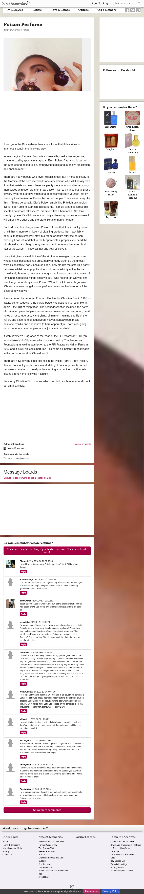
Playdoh (68, 202)
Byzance (111, 164)
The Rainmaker (45, 867)
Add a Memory (106, 9)
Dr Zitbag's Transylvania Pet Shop (126, 845)
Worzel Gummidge (119, 864)
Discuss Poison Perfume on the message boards (27, 478)
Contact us (7, 854)
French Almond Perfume (132, 187)
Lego (113, 858)
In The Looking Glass (120, 848)
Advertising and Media (13, 848)
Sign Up (96, 3)
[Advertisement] (47, 117)
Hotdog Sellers (117, 867)
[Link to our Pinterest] (138, 10)
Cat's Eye (115, 851)
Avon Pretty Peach (111, 185)
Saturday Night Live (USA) (122, 871)
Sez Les (42, 854)
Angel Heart (43, 877)
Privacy (6, 851)
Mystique (111, 210)
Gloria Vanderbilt (132, 143)
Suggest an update (82, 444)
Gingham (111, 142)
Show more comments (47, 810)
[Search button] (139, 3)
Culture (83, 9)
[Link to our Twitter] (132, 10)
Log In (107, 3)
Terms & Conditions (11, 845)
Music (37, 9)
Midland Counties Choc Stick (51, 842)
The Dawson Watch (47, 848)
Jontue (132, 164)
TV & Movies (14, 9)
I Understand (91, 891)
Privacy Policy (110, 891)
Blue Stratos (111, 119)
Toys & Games (60, 9)
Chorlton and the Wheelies (122, 842)
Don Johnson (44, 864)
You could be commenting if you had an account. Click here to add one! (47, 551)
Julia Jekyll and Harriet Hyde (123, 854)
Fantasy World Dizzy (47, 845)
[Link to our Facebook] (127, 10)
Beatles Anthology (46, 851)
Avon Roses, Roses (132, 121)
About (5, 842)
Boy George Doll (118, 861)
